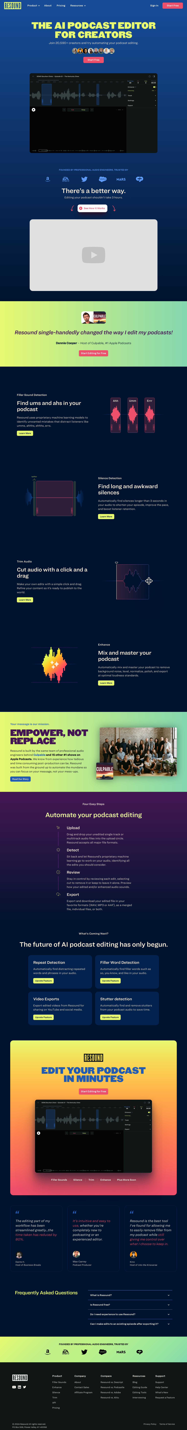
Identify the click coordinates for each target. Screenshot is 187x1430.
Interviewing (139, 1397)
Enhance (57, 1387)
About (48, 5)
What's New (161, 1392)
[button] (34, 5)
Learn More (25, 433)
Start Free (173, 5)
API (54, 1402)
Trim (54, 1397)
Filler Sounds (59, 1382)
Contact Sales (81, 1387)
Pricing (61, 5)
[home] (12, 5)
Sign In (154, 5)
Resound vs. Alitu (110, 1397)
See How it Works (94, 208)
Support (159, 1382)
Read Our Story (20, 779)
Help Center (161, 1387)
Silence (56, 1392)
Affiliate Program (83, 1392)
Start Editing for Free (93, 353)
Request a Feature (165, 1397)
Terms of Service (167, 1424)
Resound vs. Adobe (111, 1392)
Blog (135, 1382)
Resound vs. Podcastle (112, 1387)
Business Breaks (32, 1265)
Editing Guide (140, 1387)
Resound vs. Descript (112, 1382)
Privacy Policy (150, 1424)
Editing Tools (139, 1392)
